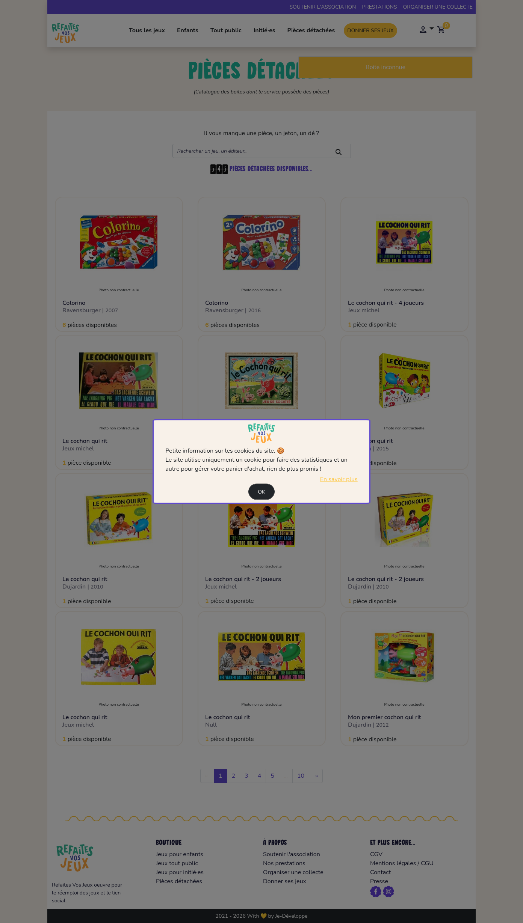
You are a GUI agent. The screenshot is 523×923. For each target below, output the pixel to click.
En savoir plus (339, 479)
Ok (261, 491)
